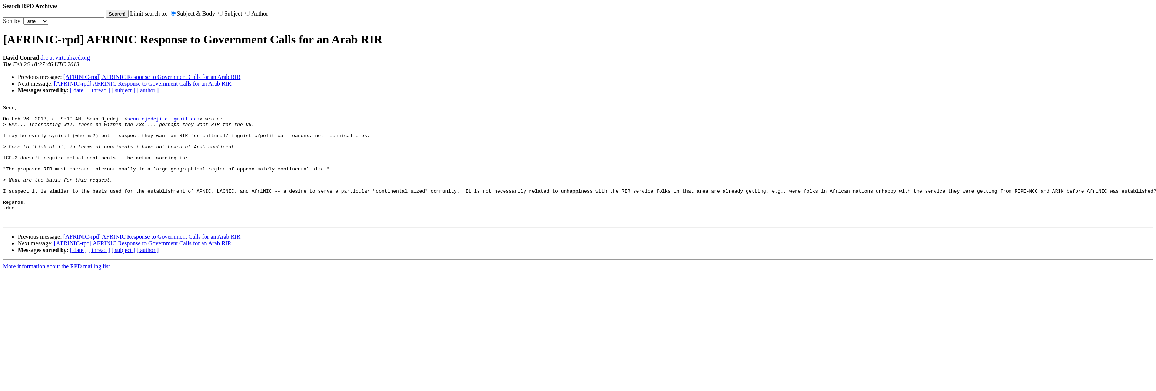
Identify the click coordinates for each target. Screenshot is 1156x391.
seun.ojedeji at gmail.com (163, 122)
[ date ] (78, 90)
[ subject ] (123, 90)
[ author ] (148, 90)
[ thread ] (99, 90)
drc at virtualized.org (65, 57)
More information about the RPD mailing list (56, 289)
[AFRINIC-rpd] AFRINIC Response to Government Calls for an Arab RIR (152, 77)
